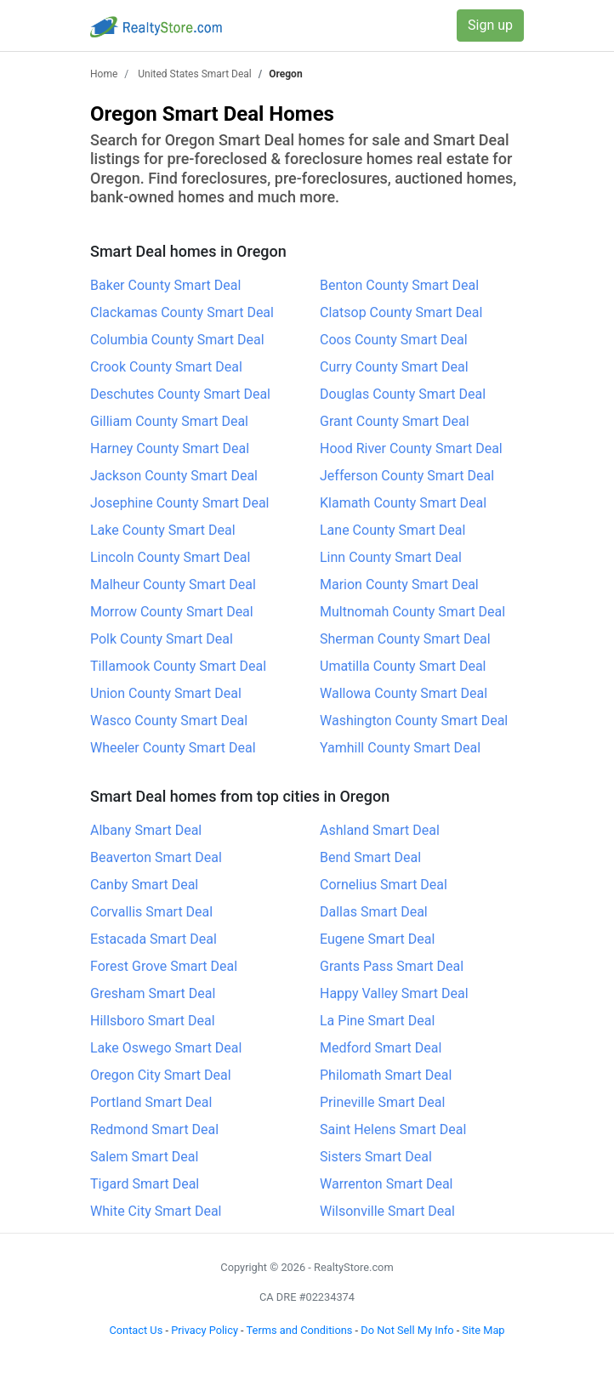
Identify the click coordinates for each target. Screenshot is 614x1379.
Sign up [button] (490, 25)
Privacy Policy (204, 1330)
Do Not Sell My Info (407, 1330)
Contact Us (135, 1330)
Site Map (483, 1330)
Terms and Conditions (300, 1330)
